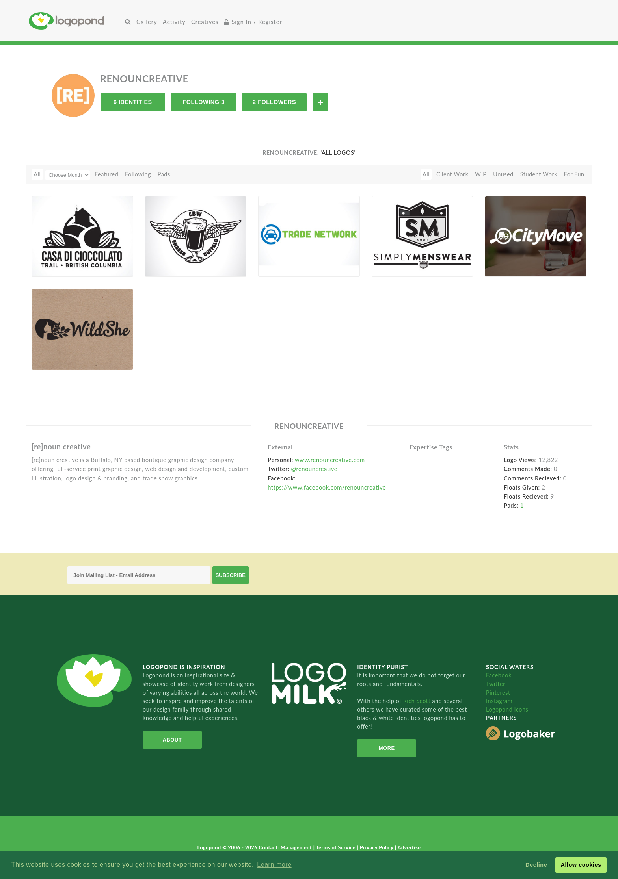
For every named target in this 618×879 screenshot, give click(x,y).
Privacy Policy (377, 848)
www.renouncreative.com (330, 459)
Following (138, 174)
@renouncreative (314, 468)
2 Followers (274, 102)
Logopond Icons (507, 709)
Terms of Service (336, 848)
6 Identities (133, 102)
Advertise (409, 848)
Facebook (499, 675)
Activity (174, 22)
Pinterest (498, 692)
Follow (320, 102)
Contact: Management (286, 848)
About (172, 740)
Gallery (146, 22)
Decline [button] (536, 865)
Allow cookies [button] (580, 865)
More (387, 748)
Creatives (204, 22)
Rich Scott (417, 700)
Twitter (495, 684)
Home (75, 21)
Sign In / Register (253, 22)
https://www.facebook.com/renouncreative (327, 487)
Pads (164, 174)
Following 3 (203, 102)
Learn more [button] (274, 864)
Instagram (499, 700)
